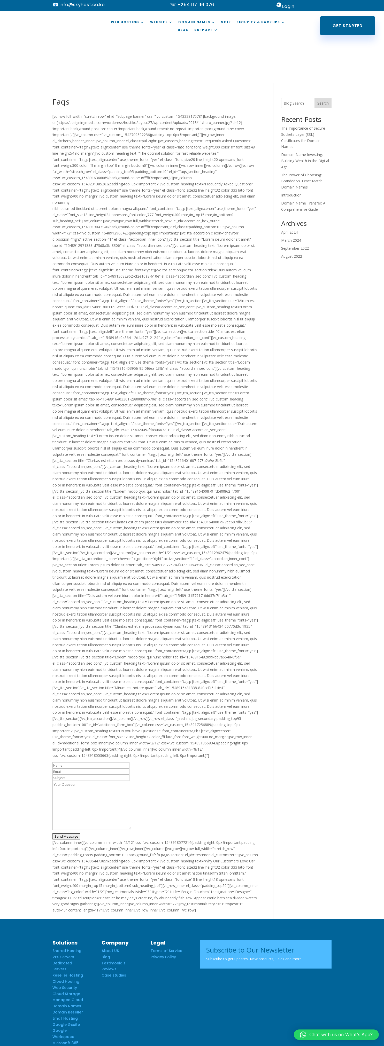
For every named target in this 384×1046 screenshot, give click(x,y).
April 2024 (289, 189)
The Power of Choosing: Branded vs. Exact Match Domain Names (301, 138)
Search (323, 60)
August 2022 (291, 213)
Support (203, 30)
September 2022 (295, 205)
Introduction (291, 152)
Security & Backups (258, 22)
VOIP (226, 22)
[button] (336, 1034)
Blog (183, 30)
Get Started (348, 25)
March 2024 (291, 197)
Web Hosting (125, 22)
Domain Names (194, 22)
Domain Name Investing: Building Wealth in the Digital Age (305, 118)
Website (159, 22)
